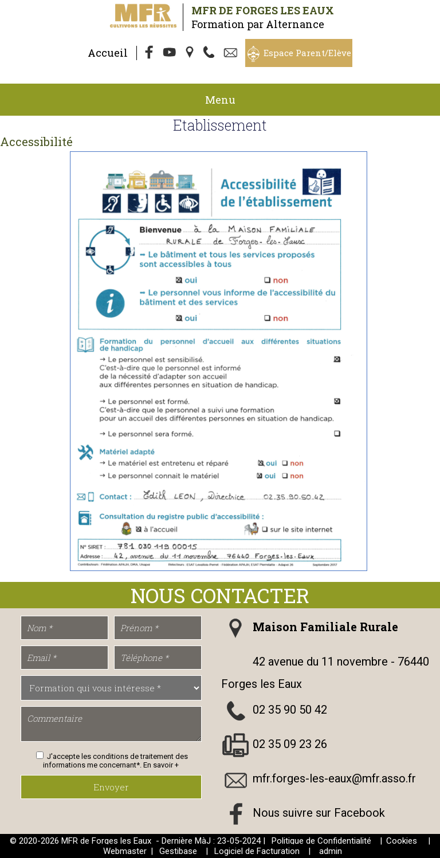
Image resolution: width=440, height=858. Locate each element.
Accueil (108, 53)
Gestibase (178, 851)
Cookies (401, 841)
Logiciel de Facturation (257, 851)
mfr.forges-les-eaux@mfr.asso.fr (334, 778)
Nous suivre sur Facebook (319, 813)
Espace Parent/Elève (307, 52)
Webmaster (125, 851)
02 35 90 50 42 (290, 710)
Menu (220, 100)
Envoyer (111, 787)
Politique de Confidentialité (321, 841)
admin (330, 851)
